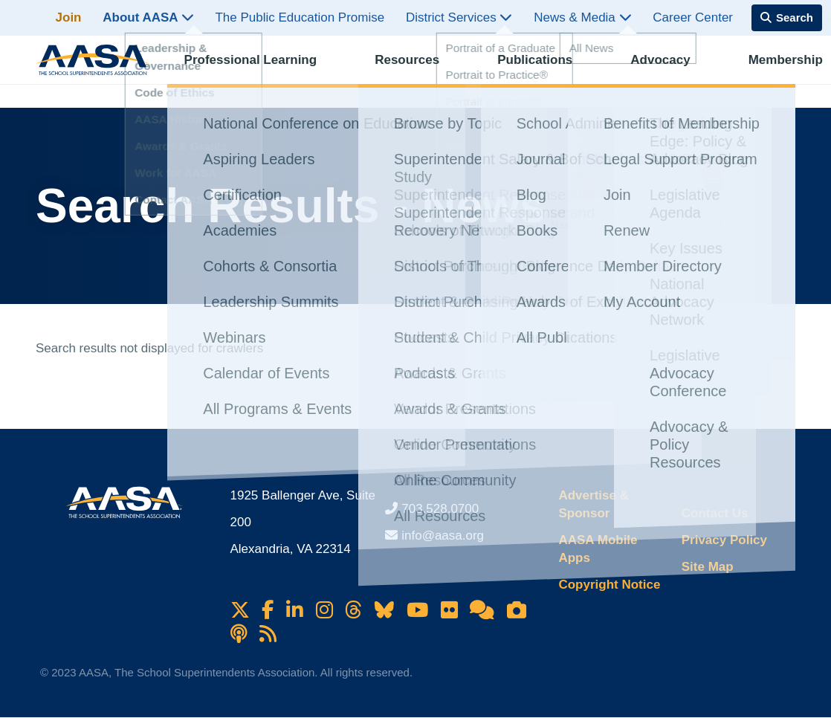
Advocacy (624, 71)
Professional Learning (256, 71)
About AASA (148, 17)
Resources (398, 71)
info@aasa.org (442, 535)
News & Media (582, 17)
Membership (736, 71)
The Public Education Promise (299, 17)
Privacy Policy (724, 540)
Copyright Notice (609, 585)
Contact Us (715, 513)
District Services (459, 17)
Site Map (708, 567)
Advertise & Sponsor (593, 504)
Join (69, 17)
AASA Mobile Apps (597, 549)
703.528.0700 (440, 509)
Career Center (693, 17)
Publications (513, 71)
